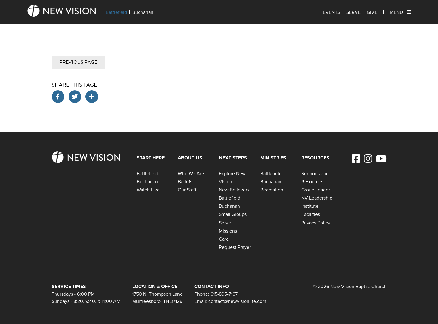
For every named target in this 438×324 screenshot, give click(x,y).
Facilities (310, 214)
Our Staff (187, 189)
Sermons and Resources (315, 177)
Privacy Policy (315, 222)
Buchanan (142, 12)
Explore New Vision (232, 177)
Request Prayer (235, 247)
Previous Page (78, 62)
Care (224, 239)
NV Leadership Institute (316, 201)
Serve (353, 12)
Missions (228, 230)
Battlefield (116, 12)
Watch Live (148, 189)
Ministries (273, 157)
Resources (315, 157)
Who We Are (191, 173)
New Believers (234, 189)
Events (331, 12)
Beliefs (185, 181)
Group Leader (315, 189)
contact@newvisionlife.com (237, 301)
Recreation (271, 189)
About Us (190, 157)
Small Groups (233, 214)
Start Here (151, 157)
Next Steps (233, 157)
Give (372, 12)
